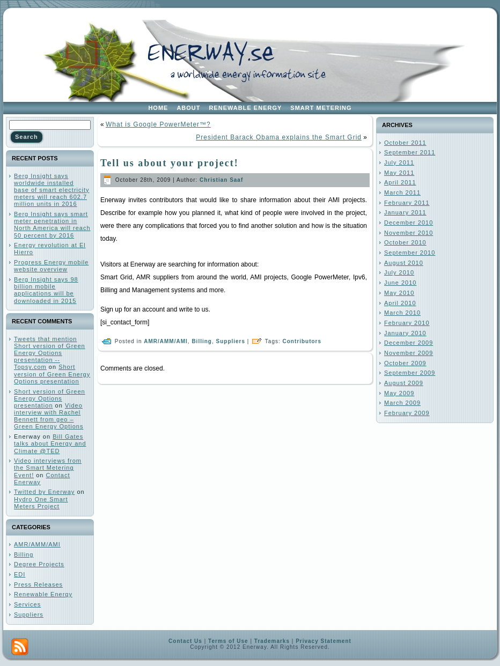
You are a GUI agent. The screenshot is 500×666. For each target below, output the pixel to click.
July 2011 (399, 162)
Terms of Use (228, 641)
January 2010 (405, 333)
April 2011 (400, 182)
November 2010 (408, 233)
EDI (19, 574)
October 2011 (405, 142)
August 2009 (403, 383)
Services (27, 604)
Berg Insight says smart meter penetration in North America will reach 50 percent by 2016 (52, 225)
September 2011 (409, 152)
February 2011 (407, 202)
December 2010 (408, 222)
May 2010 (399, 293)
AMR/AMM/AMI (37, 544)
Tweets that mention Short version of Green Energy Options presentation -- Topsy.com (49, 353)
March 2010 (402, 312)
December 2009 (408, 342)
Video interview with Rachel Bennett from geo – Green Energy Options (48, 416)
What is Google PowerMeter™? (158, 124)
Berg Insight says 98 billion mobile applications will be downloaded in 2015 (46, 290)
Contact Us (185, 641)
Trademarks (272, 641)
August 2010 (403, 263)
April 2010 (400, 303)
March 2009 (402, 402)
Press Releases (38, 584)
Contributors (302, 341)
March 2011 (402, 192)
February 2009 (407, 413)
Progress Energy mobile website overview (51, 265)
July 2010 (399, 272)
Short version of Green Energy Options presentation (52, 374)
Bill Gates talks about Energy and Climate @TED (50, 443)
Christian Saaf (221, 180)
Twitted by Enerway (44, 492)
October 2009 (405, 363)
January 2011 (405, 212)
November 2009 (408, 353)
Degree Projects (39, 564)
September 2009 (409, 372)
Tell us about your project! (169, 163)
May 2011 (399, 172)
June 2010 (400, 282)
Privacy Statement (323, 641)
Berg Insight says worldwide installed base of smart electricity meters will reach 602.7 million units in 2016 (52, 190)
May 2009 (399, 393)
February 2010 (407, 323)
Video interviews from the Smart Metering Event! (48, 467)
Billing (23, 554)
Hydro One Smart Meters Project (41, 502)
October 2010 (405, 242)
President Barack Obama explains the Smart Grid (279, 137)
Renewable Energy (43, 594)
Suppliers (28, 614)
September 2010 (409, 252)
